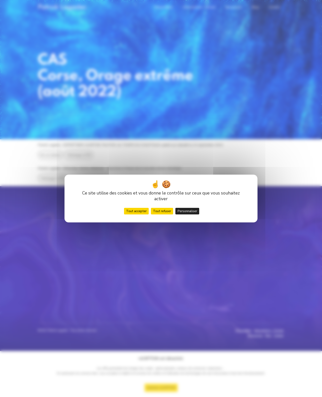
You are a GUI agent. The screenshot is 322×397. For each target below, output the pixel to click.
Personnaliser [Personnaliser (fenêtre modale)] (187, 211)
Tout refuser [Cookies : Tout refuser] (162, 211)
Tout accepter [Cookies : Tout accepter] (136, 211)
